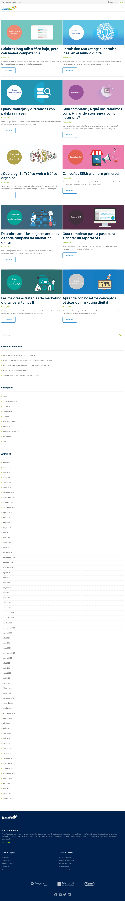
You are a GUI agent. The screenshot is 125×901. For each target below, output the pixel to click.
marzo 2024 (7, 477)
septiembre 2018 (9, 773)
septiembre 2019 (9, 713)
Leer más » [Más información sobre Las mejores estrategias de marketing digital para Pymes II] (8, 320)
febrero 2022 (7, 603)
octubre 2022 (8, 562)
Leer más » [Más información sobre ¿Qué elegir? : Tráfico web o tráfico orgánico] (8, 195)
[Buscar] (121, 335)
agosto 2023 (7, 512)
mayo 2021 (7, 648)
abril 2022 (6, 593)
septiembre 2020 (9, 653)
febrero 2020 (7, 688)
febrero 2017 (7, 798)
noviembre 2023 (9, 497)
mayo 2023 (7, 527)
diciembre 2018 (8, 758)
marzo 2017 (7, 793)
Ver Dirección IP (65, 866)
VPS (4, 441)
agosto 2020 (7, 658)
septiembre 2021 (9, 628)
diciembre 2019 (8, 698)
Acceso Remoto (65, 870)
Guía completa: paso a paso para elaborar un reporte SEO (88, 236)
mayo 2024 (7, 467)
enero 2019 (7, 753)
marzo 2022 (7, 598)
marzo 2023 (7, 537)
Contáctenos (6, 860)
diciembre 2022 (8, 552)
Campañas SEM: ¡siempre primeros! (90, 174)
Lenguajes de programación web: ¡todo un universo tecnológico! (27, 365)
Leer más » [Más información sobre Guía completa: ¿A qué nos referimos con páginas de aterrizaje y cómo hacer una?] (69, 135)
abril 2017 (6, 788)
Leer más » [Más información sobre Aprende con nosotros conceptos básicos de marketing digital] (69, 320)
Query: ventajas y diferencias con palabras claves (28, 111)
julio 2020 (6, 663)
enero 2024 (7, 487)
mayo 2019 (7, 733)
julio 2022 (6, 577)
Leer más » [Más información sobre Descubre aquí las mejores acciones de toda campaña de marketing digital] (8, 259)
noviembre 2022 (9, 557)
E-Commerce (7, 411)
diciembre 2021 (8, 613)
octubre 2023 (8, 502)
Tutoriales (5, 866)
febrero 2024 (7, 482)
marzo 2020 (7, 683)
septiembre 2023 (9, 507)
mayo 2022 (7, 588)
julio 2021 (6, 638)
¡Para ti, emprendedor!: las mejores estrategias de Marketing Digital (27, 360)
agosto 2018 (7, 778)
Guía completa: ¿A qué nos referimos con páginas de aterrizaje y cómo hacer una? (92, 113)
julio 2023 (6, 517)
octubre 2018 (8, 768)
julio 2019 (6, 723)
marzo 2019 (7, 743)
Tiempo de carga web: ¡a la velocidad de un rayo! (21, 375)
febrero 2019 (7, 748)
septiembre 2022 (9, 567)
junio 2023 (6, 522)
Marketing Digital (9, 421)
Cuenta (112, 2)
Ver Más (6, 843)
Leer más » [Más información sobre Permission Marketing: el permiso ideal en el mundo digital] (69, 70)
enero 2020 (7, 693)
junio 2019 (6, 728)
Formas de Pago (8, 863)
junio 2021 (6, 643)
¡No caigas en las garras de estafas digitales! (19, 355)
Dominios (6, 406)
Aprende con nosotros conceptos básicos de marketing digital (89, 301)
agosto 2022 (7, 572)
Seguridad (6, 426)
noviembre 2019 (8, 703)
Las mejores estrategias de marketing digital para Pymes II (31, 301)
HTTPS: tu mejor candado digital (14, 370)
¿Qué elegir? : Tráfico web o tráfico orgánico (29, 176)
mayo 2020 (7, 673)
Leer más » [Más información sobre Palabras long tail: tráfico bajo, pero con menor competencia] (8, 70)
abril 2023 (6, 532)
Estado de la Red (65, 863)
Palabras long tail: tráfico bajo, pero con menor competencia (29, 51)
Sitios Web (7, 436)
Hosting (6, 416)
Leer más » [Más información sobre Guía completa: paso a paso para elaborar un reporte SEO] (69, 255)
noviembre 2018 (9, 763)
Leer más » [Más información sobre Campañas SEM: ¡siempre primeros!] (69, 191)
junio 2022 (6, 583)
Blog (3, 870)
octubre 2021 (7, 623)
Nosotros (5, 857)
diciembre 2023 (8, 492)
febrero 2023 (7, 542)
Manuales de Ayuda (66, 860)
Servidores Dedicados (11, 431)
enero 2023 (7, 547)
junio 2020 (7, 668)
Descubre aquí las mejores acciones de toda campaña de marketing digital (30, 238)
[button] (122, 7)
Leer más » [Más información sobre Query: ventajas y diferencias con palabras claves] (8, 130)
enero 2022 (7, 608)
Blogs (5, 396)
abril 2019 (6, 738)
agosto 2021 (7, 633)
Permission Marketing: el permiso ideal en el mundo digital (89, 51)
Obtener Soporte (65, 857)
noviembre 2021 (8, 618)
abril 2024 (6, 472)
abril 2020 (6, 678)
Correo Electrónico (10, 401)
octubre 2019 (7, 708)
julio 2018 (6, 783)
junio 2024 (7, 462)
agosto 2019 (7, 718)
